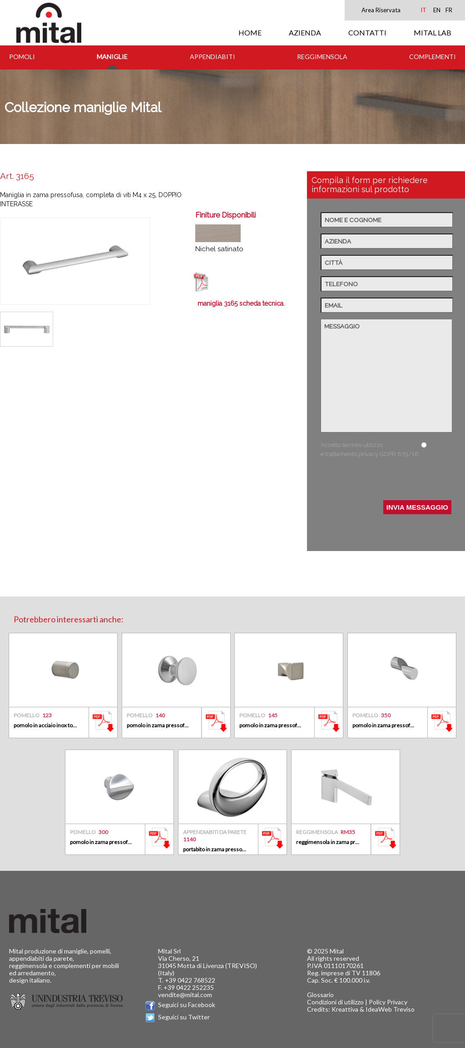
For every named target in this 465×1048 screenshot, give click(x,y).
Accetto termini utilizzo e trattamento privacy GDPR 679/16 (370, 449)
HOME (250, 32)
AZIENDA (305, 32)
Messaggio (386, 375)
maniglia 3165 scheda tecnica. (241, 303)
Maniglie (112, 56)
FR (448, 10)
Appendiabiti (212, 56)
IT (423, 10)
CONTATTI (367, 32)
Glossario (320, 994)
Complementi (432, 56)
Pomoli (22, 56)
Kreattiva (344, 1009)
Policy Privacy (388, 1002)
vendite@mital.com (185, 994)
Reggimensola (322, 56)
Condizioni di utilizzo (335, 1002)
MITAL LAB (432, 32)
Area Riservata (381, 10)
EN (436, 10)
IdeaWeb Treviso (390, 1009)
